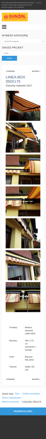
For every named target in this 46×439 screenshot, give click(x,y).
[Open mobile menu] (4, 27)
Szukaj (9, 58)
